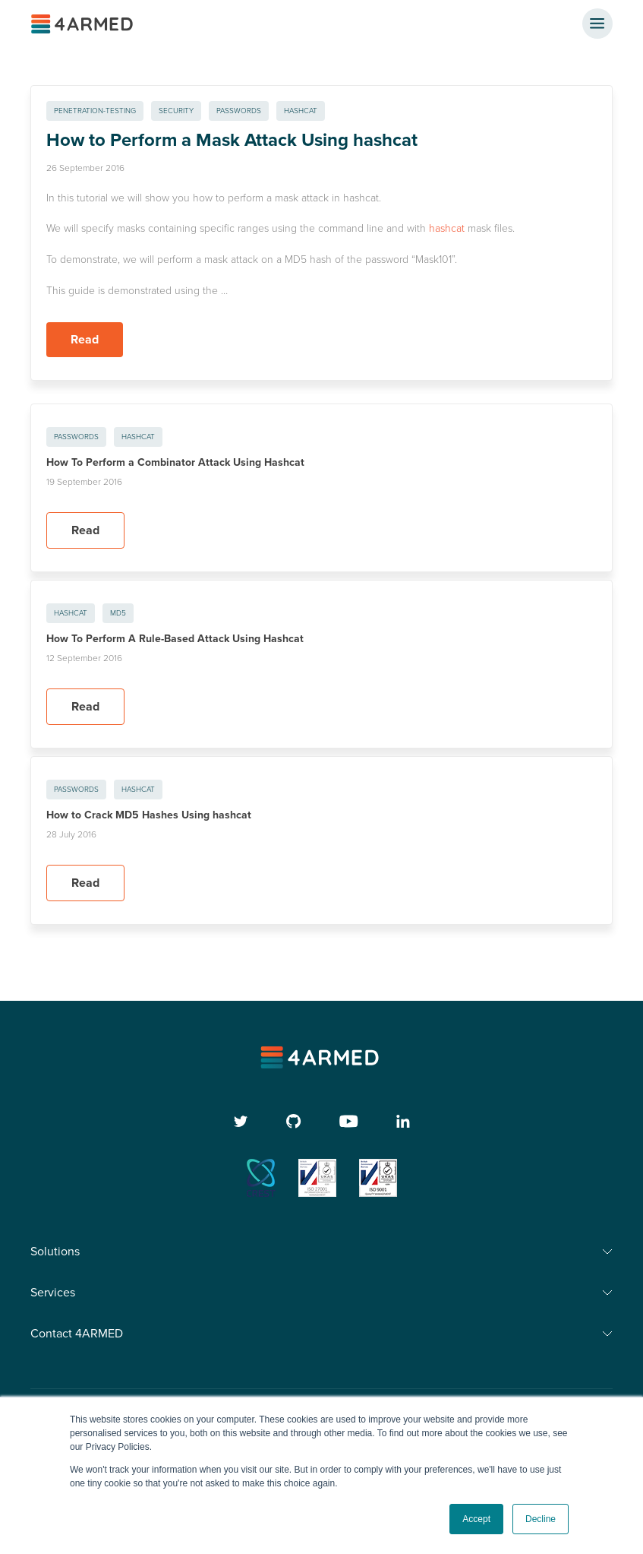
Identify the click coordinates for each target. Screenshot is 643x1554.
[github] (293, 1121)
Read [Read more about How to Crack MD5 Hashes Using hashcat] (85, 883)
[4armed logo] (321, 1057)
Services (52, 1292)
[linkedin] (403, 1121)
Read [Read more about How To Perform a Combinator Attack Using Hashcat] (85, 530)
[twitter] (241, 1121)
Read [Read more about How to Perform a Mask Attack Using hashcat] (85, 339)
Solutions (55, 1251)
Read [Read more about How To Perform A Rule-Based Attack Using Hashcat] (85, 706)
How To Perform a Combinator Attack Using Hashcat (175, 462)
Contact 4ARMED (76, 1333)
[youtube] (348, 1121)
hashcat (447, 228)
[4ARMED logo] (83, 23)
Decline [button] (540, 1519)
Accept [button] (476, 1519)
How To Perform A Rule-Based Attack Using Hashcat (175, 638)
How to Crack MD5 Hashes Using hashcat (148, 815)
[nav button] (597, 23)
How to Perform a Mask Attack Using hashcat (232, 140)
